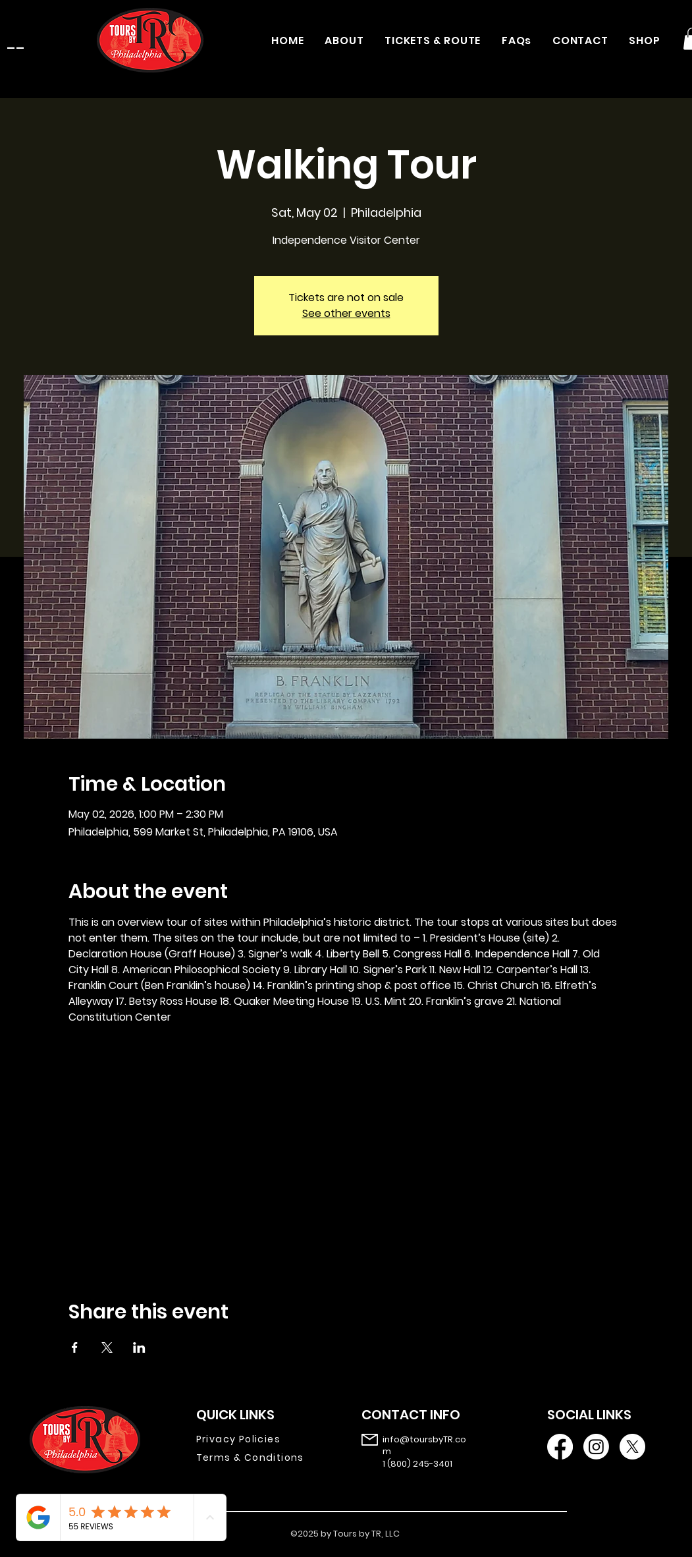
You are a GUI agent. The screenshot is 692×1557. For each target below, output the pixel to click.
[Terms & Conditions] (259, 1458)
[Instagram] (596, 1446)
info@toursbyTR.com (424, 1445)
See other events (346, 313)
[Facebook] (560, 1446)
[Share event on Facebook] (74, 1347)
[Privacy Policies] (259, 1440)
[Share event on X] (107, 1347)
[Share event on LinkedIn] (139, 1347)
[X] (632, 1446)
